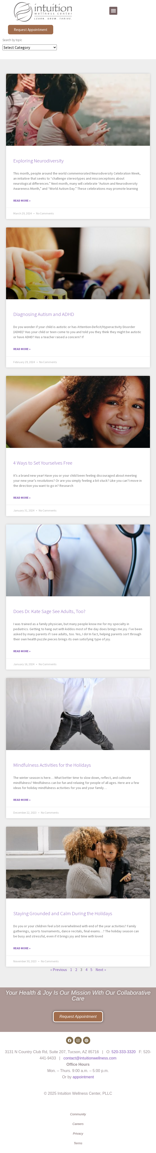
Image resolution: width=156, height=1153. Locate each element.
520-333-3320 (123, 1052)
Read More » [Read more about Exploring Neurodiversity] (21, 200)
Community (78, 1114)
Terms (78, 1143)
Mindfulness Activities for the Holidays (52, 765)
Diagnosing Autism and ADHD (43, 314)
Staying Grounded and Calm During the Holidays (62, 913)
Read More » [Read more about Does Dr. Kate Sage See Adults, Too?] (21, 651)
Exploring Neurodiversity (38, 160)
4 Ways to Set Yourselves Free (42, 463)
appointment (83, 1077)
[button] (113, 11)
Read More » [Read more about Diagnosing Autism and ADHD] (21, 349)
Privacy (78, 1133)
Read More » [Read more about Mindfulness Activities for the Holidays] (21, 800)
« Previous (58, 969)
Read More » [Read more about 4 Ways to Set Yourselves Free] (21, 497)
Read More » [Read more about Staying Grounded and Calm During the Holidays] (21, 948)
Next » (101, 969)
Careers (77, 1124)
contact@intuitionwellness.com (89, 1058)
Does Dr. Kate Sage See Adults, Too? (49, 611)
